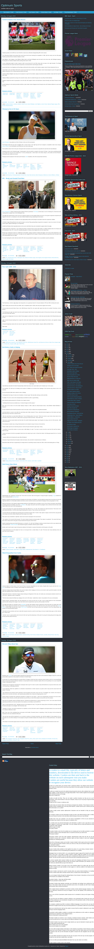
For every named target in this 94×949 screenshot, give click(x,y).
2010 (67, 452)
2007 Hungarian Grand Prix (11, 738)
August (69, 362)
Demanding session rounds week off (72, 251)
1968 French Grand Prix (11, 342)
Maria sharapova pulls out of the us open (5, 166)
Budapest (44, 738)
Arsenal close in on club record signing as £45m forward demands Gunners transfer (40, 541)
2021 (67, 344)
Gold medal (22, 460)
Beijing (7, 460)
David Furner (24, 104)
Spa (18, 740)
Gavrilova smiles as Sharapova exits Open (19, 166)
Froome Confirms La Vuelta (73, 389)
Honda (9, 675)
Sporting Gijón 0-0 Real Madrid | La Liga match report (26, 540)
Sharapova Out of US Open (10, 109)
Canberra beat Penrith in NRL (5, 94)
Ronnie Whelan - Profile (46, 12)
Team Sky (57, 634)
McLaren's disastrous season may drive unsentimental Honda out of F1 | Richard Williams (33, 730)
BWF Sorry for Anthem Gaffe (73, 380)
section (73, 334)
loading (86, 336)
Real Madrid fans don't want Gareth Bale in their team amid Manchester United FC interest (19, 541)
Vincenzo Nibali (5, 636)
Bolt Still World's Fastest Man (5, 451)
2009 (67, 454)
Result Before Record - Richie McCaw (75, 413)
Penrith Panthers (9, 105)
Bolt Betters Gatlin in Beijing (11, 347)
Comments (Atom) (34, 747)
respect (81, 336)
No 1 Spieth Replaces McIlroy (73, 391)
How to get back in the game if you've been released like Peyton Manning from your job (26, 249)
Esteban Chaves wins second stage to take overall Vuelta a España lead (19, 626)
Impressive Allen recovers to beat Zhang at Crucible (75, 18)
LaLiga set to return (69, 248)
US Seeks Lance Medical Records (74, 422)
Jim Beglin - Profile (58, 12)
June (68, 434)
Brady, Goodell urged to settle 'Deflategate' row (12, 249)
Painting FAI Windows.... (70, 97)
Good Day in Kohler (71, 404)
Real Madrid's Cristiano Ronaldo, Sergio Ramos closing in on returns (5, 541)
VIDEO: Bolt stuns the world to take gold (26, 451)
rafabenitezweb (29, 549)
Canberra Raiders (9, 104)
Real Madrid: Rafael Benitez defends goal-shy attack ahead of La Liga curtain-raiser (33, 541)
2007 (67, 458)
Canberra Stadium (17, 104)
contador (70, 336)
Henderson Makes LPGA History (74, 393)
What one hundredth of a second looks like (39, 452)
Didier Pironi (51, 342)
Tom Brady (35, 211)
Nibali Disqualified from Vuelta (11, 553)
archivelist (80, 334)
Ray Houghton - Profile (8, 12)
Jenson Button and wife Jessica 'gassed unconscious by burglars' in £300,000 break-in (40, 730)
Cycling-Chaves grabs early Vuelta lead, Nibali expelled (26, 626)
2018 (67, 347)
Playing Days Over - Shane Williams (74, 415)
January (69, 443)
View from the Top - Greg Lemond (74, 387)
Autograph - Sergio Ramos (76, 276)
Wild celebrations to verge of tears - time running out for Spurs (78, 26)
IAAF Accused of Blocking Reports (74, 396)
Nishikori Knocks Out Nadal (73, 406)
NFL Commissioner (6, 211)
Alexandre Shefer (18, 634)
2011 (67, 451)
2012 (67, 449)
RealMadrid (42, 549)
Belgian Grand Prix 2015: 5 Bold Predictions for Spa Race (5, 730)
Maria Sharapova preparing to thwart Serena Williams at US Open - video (33, 167)
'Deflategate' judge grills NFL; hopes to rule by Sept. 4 (19, 249)
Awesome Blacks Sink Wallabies (74, 402)
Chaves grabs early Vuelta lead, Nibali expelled (32, 626)
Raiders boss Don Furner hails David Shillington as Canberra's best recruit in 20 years (19, 96)
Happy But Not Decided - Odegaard (74, 420)
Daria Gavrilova (9, 175)
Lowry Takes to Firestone (72, 429)
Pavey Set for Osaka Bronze (73, 409)
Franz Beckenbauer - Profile (71, 12)
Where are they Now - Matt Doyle (78, 297)
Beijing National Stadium (14, 460)
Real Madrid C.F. (36, 549)
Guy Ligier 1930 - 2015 (9, 267)
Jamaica (29, 460)
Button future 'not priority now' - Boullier (26, 729)
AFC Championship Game (11, 257)
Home (32, 743)
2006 (67, 460)
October (69, 358)
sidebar (76, 334)
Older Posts (58, 743)
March (68, 439)
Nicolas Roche (51, 634)
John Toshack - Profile (33, 12)
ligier (18, 343)
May (68, 435)
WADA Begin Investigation (72, 428)
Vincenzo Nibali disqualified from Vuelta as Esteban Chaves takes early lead (5, 626)
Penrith (3, 105)
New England (39, 257)
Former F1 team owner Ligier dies (5, 332)
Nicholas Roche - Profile (70, 106)
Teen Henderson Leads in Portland (74, 398)
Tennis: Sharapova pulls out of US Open (12, 165)
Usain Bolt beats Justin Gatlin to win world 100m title (12, 452)
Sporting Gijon (16, 496)
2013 (67, 447)
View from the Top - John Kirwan (74, 383)
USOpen (57, 175)
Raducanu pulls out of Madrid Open (72, 20)
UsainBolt (39, 460)
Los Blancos (23, 504)
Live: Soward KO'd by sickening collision (39, 95)
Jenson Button (9, 740)
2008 (67, 456)
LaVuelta (45, 634)
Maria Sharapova (5, 142)
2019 (67, 345)
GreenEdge (23, 604)
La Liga (54, 495)
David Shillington (31, 104)
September (69, 360)
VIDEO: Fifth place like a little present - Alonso (12, 729)
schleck (87, 334)
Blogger (66, 946)
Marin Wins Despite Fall (72, 407)
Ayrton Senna (38, 738)
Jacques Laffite (13, 343)
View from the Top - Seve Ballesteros (75, 385)
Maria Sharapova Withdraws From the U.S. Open (39, 166)
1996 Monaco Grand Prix (33, 342)
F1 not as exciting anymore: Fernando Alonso (18, 730)
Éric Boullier (48, 738)
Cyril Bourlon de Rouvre (44, 342)
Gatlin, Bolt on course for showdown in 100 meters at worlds (32, 452)
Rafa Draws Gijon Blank (9, 464)
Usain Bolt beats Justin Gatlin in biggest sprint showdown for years (19, 453)
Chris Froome (24, 607)
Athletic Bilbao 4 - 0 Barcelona (73, 417)
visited (70, 334)
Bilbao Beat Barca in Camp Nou (73, 378)
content (67, 334)
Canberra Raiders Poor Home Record (13, 19)
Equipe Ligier (57, 342)
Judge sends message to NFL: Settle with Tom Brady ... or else (5, 249)
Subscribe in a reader (69, 268)
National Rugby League (52, 104)
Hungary (4, 740)
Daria (26, 156)
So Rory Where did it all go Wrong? (72, 104)
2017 (67, 349)
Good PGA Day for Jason (72, 395)
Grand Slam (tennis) (31, 175)
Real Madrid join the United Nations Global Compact (76, 259)
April (68, 437)
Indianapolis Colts (21, 257)
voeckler (67, 336)
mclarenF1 (15, 740)
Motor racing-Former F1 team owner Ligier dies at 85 (12, 333)
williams (77, 336)
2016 (67, 351)
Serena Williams (5, 146)
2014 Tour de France (10, 634)
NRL (59, 104)
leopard (73, 336)
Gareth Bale (16, 549)
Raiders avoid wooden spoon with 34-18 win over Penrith (26, 95)
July (68, 432)
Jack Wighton (38, 104)
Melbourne (45, 175)
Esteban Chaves (39, 634)
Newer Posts (5, 743)
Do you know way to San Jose (73, 64)
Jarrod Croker (44, 104)
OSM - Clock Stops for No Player (74, 382)
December (69, 354)
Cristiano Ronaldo (14, 524)
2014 (67, 445)
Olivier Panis (22, 343)
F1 (2, 343)
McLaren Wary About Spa (10, 644)
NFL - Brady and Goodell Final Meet (13, 178)
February (69, 441)
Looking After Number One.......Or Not (73, 99)
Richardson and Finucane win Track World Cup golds (76, 28)
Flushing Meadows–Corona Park (19, 175)
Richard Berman (55, 257)
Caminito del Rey (26, 634)
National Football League (30, 257)
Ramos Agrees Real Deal (72, 418)
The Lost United (74, 283)
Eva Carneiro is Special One (73, 426)
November (69, 356)
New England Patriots (46, 257)
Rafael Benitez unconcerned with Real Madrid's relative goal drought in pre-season (12, 541)
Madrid (23, 549)
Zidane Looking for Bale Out (71, 101)
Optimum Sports (11, 5)
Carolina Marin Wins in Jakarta (73, 400)
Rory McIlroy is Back (71, 424)
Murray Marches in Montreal (73, 411)
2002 (67, 462)
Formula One (6, 343)
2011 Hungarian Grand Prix (23, 738)
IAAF (26, 460)
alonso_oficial (32, 738)
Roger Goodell (5, 259)
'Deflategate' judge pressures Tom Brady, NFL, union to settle (40, 249)
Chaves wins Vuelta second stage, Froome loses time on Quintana (39, 626)
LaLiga (20, 549)
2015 (67, 353)
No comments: (11, 102)
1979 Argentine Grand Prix (21, 342)
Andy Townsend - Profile (21, 12)
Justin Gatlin (34, 460)
